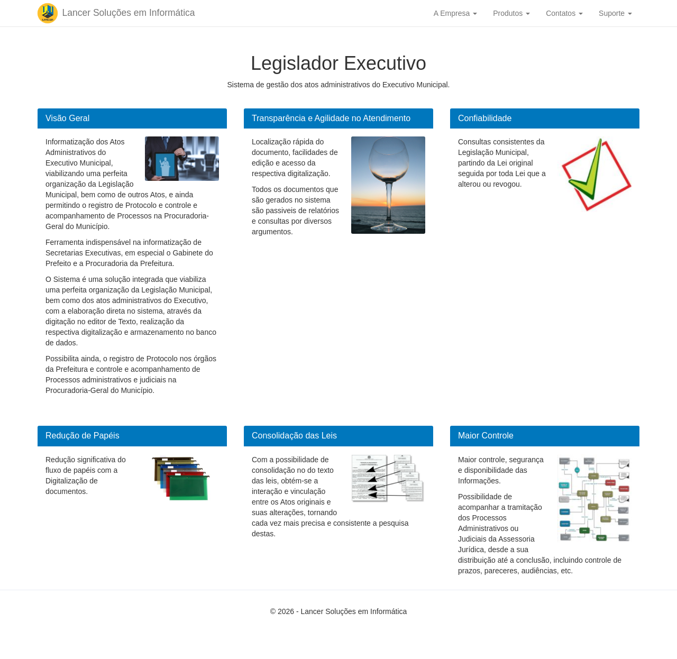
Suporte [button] (615, 13)
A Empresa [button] (455, 13)
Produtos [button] (511, 13)
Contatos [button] (564, 13)
